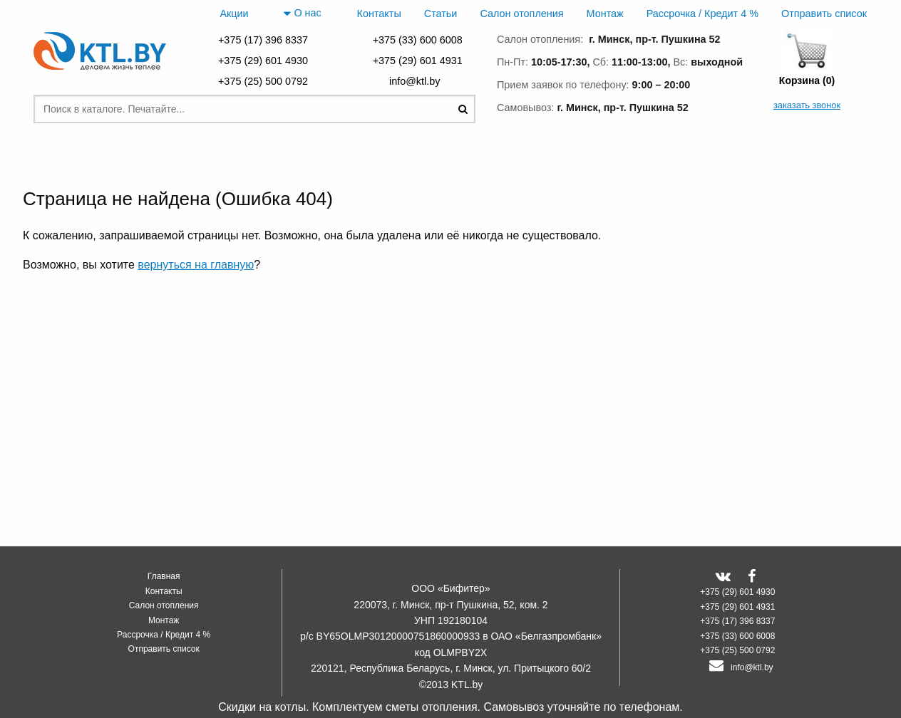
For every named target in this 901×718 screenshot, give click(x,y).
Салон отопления (521, 13)
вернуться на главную (196, 265)
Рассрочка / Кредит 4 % (702, 13)
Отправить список (824, 13)
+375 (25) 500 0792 (263, 81)
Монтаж (605, 13)
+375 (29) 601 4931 (418, 60)
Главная (164, 576)
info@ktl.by (417, 81)
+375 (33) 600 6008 (418, 40)
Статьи (441, 13)
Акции (234, 13)
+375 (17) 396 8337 (263, 40)
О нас (302, 13)
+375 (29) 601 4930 (263, 60)
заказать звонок (806, 105)
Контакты (379, 13)
